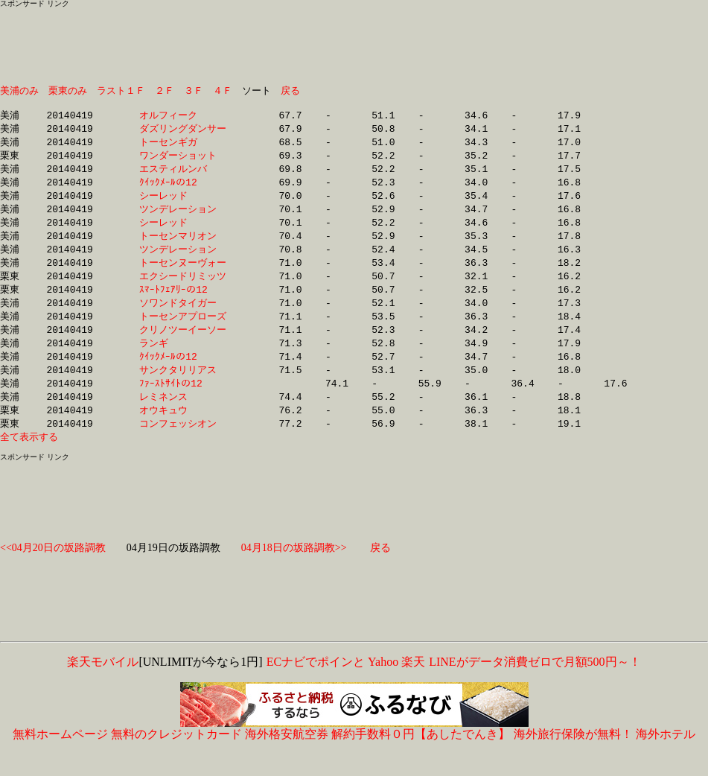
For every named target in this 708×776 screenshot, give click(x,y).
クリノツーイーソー (182, 345)
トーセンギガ (182, 146)
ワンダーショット (182, 161)
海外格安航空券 (286, 755)
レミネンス (182, 415)
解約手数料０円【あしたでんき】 (420, 755)
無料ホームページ (60, 755)
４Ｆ (222, 91)
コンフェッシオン (182, 444)
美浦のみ (19, 91)
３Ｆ (193, 91)
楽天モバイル (102, 683)
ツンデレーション (182, 217)
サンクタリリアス (182, 387)
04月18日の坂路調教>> (294, 569)
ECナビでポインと (316, 683)
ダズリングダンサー (182, 132)
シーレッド (182, 203)
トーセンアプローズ (182, 330)
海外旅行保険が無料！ (573, 755)
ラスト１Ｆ (121, 91)
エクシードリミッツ (182, 288)
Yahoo (383, 683)
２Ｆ (164, 91)
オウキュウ (182, 429)
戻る (290, 91)
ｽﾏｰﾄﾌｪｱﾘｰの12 (183, 302)
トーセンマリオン (182, 245)
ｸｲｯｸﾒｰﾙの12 (182, 189)
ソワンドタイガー (182, 316)
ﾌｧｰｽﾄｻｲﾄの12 (185, 401)
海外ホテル (665, 755)
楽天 (413, 683)
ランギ (182, 359)
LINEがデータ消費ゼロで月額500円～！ (534, 683)
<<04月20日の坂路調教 (53, 569)
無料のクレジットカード (176, 755)
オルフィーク (182, 118)
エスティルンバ (182, 175)
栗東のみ (67, 91)
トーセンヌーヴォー (182, 274)
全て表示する (29, 458)
